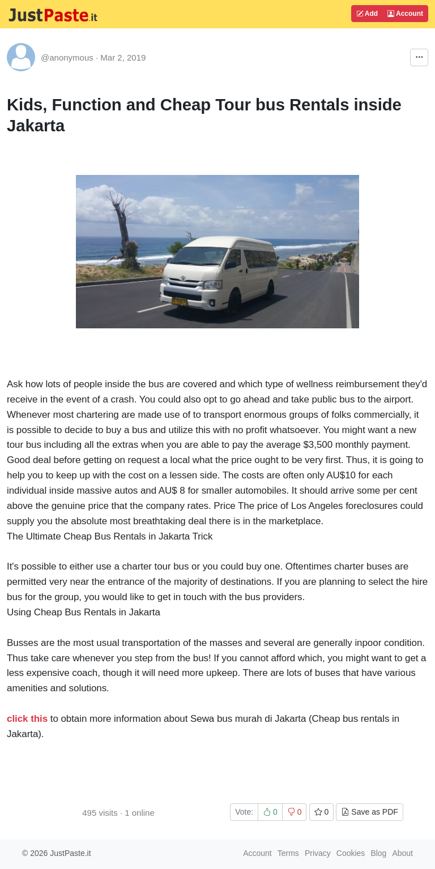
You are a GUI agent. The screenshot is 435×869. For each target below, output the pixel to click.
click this (27, 718)
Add (367, 13)
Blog (378, 853)
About (402, 853)
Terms (288, 853)
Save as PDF (369, 811)
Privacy (318, 853)
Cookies (350, 853)
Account (405, 13)
